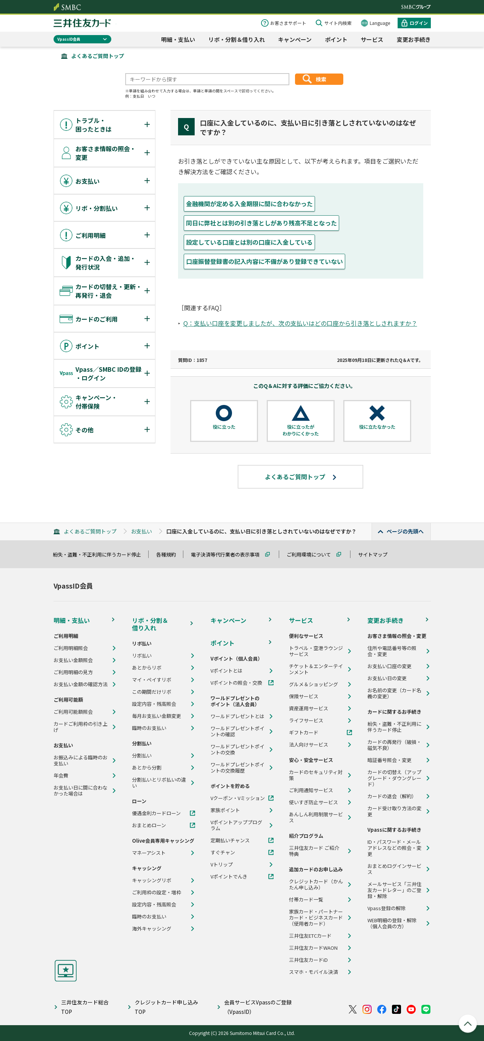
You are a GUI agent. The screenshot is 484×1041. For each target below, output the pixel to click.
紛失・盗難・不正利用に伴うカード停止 (100, 554)
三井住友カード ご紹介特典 (314, 851)
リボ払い (142, 656)
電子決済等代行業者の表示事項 (229, 554)
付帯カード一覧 (306, 900)
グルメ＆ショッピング (313, 684)
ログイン (419, 23)
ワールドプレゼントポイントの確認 (237, 731)
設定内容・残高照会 (154, 704)
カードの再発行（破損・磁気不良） (394, 745)
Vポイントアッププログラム (236, 825)
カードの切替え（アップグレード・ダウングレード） (394, 778)
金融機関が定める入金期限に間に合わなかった (249, 203)
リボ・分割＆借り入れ (236, 39)
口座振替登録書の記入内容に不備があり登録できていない (264, 261)
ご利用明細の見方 (73, 672)
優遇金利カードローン (156, 813)
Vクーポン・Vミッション (238, 798)
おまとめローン (149, 825)
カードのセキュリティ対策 (316, 775)
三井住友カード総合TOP (85, 1006)
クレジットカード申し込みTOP (166, 1006)
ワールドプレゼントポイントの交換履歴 (237, 768)
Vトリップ (222, 865)
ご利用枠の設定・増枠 (156, 892)
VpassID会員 (68, 39)
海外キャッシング (151, 929)
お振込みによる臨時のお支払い (81, 760)
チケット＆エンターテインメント (316, 669)
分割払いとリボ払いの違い (159, 783)
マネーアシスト (149, 853)
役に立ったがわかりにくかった (301, 430)
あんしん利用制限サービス (316, 817)
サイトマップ (376, 554)
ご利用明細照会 (71, 648)
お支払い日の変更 (387, 678)
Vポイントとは (227, 671)
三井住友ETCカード (310, 936)
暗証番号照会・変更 (389, 760)
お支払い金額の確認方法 (81, 684)
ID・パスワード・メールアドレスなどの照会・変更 (394, 848)
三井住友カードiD (308, 960)
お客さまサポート (288, 23)
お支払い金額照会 (73, 660)
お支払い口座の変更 (389, 666)
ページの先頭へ (405, 531)
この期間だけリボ (151, 692)
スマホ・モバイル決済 (313, 972)
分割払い (142, 756)
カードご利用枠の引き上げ (81, 727)
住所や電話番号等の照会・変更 (391, 651)
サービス (372, 39)
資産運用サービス (308, 708)
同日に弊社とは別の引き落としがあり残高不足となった (261, 222)
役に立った (224, 426)
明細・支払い (178, 39)
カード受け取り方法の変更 (394, 811)
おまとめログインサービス (394, 869)
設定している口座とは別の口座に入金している (249, 242)
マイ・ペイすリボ (151, 680)
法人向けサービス (308, 745)
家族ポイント (225, 810)
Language (380, 23)
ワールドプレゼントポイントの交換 (237, 750)
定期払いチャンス (230, 840)
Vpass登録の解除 (386, 908)
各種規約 (169, 554)
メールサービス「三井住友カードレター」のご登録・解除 (394, 890)
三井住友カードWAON (313, 948)
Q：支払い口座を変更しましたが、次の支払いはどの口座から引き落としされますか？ (300, 323)
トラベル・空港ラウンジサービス (316, 651)
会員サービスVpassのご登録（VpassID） (258, 1006)
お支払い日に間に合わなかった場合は (81, 791)
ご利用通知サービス (311, 790)
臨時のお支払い (149, 728)
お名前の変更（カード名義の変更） (394, 693)
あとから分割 (146, 768)
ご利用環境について (312, 554)
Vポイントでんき (229, 877)
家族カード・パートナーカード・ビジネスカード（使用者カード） (316, 918)
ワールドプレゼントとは (237, 716)
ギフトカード (303, 733)
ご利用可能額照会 (73, 712)
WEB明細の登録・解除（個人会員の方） (391, 923)
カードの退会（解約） (391, 796)
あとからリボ (146, 668)
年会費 (61, 776)
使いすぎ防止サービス (313, 802)
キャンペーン (295, 39)
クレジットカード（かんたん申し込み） (316, 884)
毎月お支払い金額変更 (156, 716)
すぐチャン (223, 852)
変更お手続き (414, 39)
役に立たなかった (377, 426)
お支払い (141, 531)
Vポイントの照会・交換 (236, 683)
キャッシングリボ (151, 880)
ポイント (336, 39)
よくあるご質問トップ (97, 56)
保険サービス (303, 696)
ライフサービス (306, 721)
